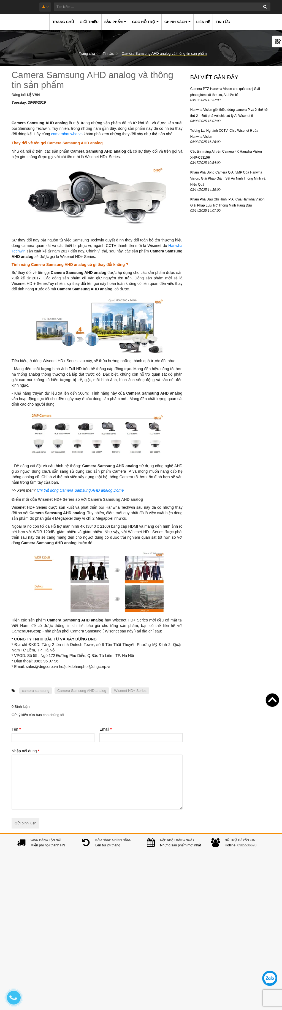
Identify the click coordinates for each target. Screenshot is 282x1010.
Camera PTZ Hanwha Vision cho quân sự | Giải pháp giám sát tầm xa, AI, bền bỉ (225, 92)
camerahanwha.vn (67, 134)
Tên (16, 729)
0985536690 (247, 851)
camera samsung (36, 691)
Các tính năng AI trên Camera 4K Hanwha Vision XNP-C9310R (226, 154)
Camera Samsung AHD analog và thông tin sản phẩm (92, 80)
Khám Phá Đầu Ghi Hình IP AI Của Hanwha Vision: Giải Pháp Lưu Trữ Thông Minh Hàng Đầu (227, 202)
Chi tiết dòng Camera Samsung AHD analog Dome (80, 490)
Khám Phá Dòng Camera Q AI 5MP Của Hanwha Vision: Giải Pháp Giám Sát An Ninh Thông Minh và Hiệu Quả (227, 178)
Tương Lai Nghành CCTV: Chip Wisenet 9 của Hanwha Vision (224, 134)
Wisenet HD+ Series (130, 691)
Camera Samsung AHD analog (81, 691)
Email (105, 729)
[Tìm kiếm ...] (153, 6)
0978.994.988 (118, 949)
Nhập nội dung (25, 751)
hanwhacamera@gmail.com (115, 958)
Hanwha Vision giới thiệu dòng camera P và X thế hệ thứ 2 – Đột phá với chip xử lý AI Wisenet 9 (229, 113)
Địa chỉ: (86, 906)
